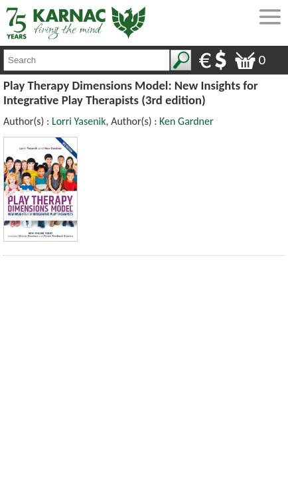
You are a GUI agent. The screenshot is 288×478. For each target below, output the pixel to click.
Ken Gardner (186, 121)
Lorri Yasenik (79, 121)
